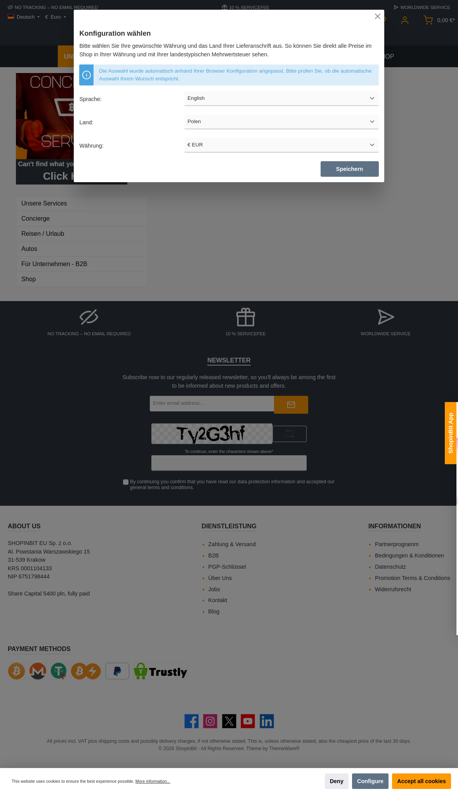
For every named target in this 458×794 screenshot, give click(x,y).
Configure (370, 781)
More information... (152, 781)
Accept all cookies (421, 781)
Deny (337, 781)
